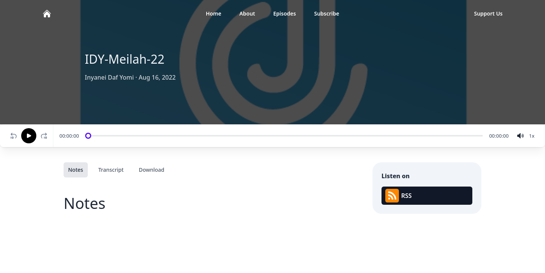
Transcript (111, 169)
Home (213, 13)
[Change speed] (531, 136)
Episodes (284, 13)
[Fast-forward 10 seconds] (45, 135)
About (247, 13)
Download (152, 169)
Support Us (488, 13)
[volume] (520, 136)
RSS (398, 195)
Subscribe (326, 13)
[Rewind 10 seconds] (13, 135)
